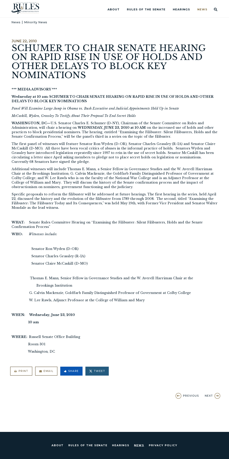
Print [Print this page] (21, 371)
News (202, 9)
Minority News (35, 22)
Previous (191, 395)
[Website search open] (214, 9)
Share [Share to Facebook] (71, 371)
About (114, 9)
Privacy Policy (163, 445)
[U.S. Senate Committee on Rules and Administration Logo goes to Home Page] (27, 8)
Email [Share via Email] (46, 371)
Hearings (181, 9)
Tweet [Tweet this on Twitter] (97, 371)
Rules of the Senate (146, 9)
